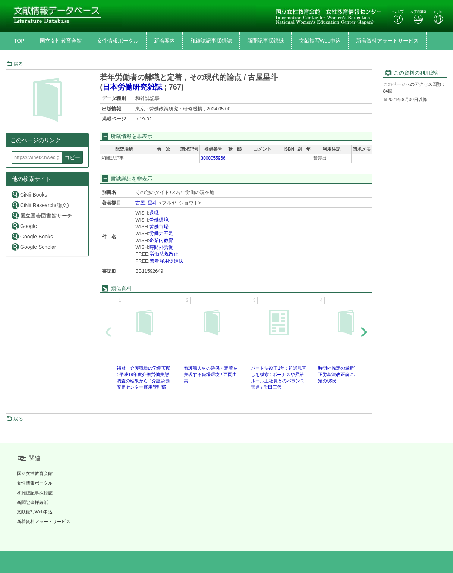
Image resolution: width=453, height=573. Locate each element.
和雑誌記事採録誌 (211, 41)
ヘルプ (398, 16)
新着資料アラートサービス (387, 41)
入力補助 (418, 16)
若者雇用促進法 (166, 261)
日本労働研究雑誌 (132, 87)
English (438, 16)
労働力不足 (161, 233)
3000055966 (213, 158)
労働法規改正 (164, 254)
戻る (14, 64)
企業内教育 (161, 240)
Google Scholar (33, 247)
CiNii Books (29, 194)
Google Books (32, 236)
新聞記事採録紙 (265, 41)
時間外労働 (161, 247)
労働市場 (159, 226)
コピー (72, 157)
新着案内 (164, 41)
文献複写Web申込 (320, 41)
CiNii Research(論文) (40, 205)
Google (24, 226)
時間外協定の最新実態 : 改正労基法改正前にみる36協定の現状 (345, 374)
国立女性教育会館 (61, 41)
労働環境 (159, 220)
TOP (19, 41)
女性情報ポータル (118, 41)
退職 (154, 213)
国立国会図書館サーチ (41, 215)
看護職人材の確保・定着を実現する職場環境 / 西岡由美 (210, 374)
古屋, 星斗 (146, 203)
